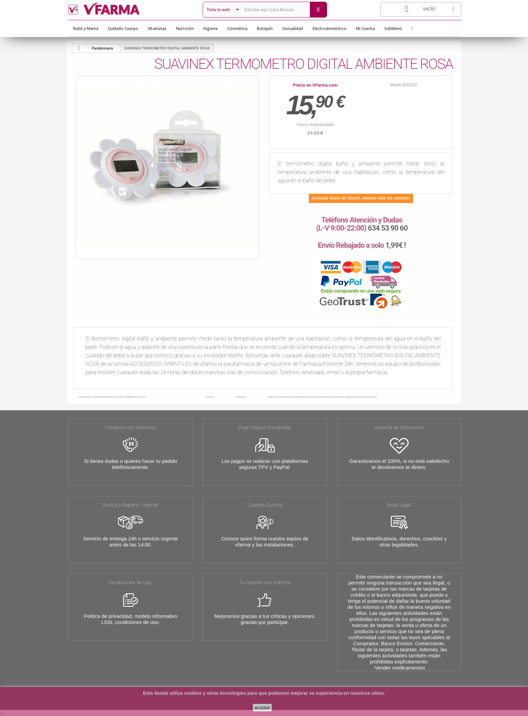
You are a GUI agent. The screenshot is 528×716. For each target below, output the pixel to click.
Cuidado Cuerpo (123, 28)
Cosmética (237, 28)
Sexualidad (292, 28)
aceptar (262, 707)
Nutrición (185, 28)
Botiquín (265, 28)
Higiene (210, 28)
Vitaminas (157, 28)
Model (395, 85)
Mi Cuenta (365, 28)
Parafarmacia (102, 48)
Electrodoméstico (330, 28)
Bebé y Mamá (85, 28)
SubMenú (393, 28)
